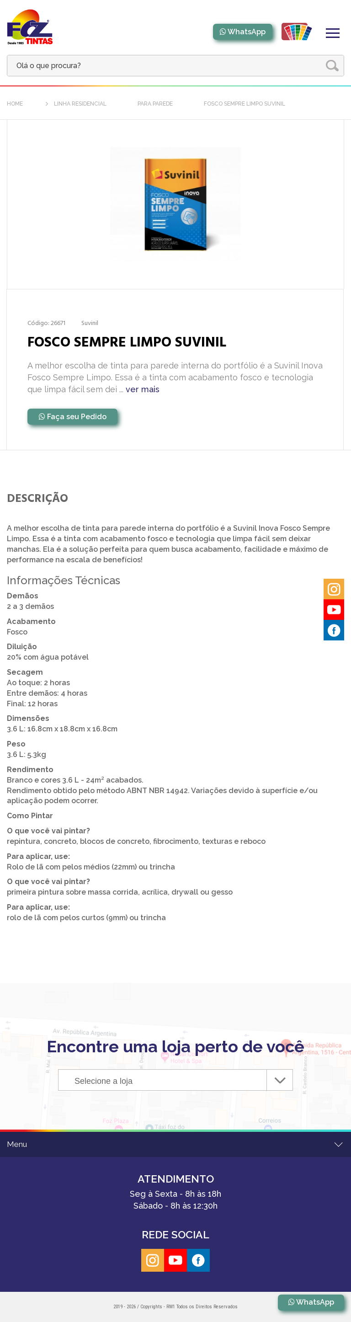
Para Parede (155, 104)
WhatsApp (247, 31)
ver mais (143, 389)
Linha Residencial (80, 104)
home (15, 104)
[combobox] (175, 1080)
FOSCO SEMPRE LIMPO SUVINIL (244, 104)
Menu (17, 1144)
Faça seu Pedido (76, 416)
